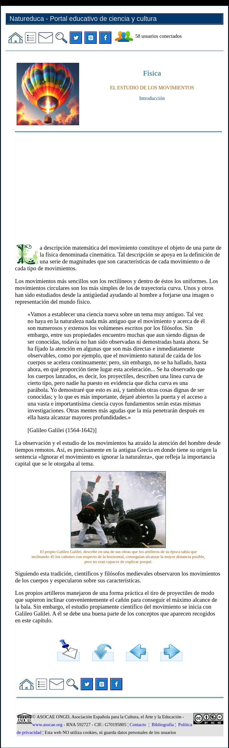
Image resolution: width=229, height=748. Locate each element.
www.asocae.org (47, 724)
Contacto (138, 724)
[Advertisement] (118, 185)
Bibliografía (163, 724)
